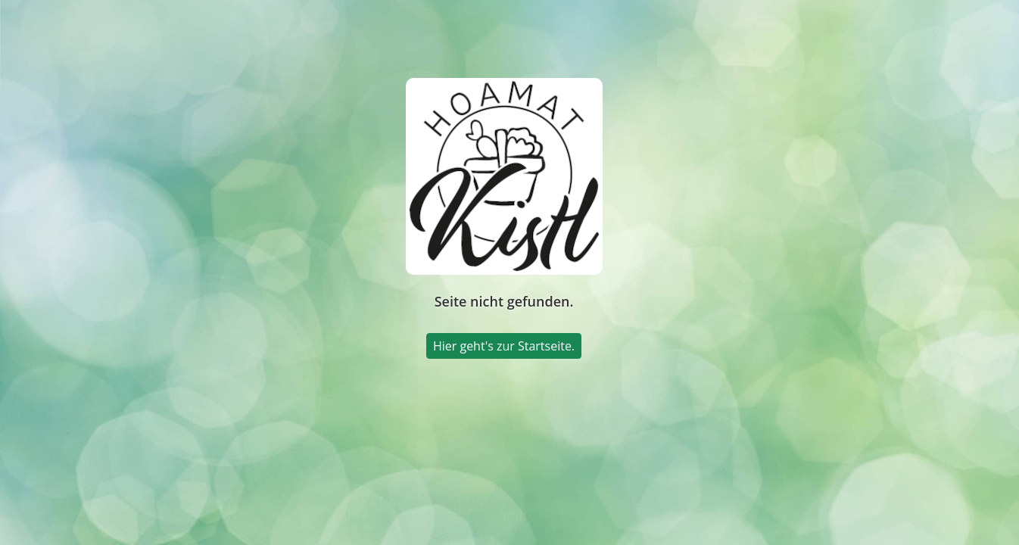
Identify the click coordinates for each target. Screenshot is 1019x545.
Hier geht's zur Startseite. (504, 346)
